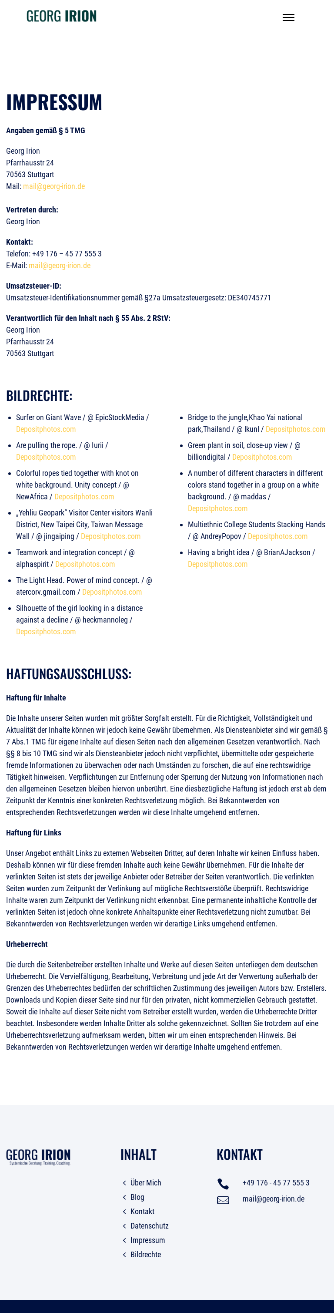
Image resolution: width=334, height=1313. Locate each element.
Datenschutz (149, 1225)
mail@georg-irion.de (54, 186)
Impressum (147, 1240)
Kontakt (142, 1211)
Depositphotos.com (46, 429)
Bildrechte (145, 1254)
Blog (137, 1197)
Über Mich (145, 1182)
